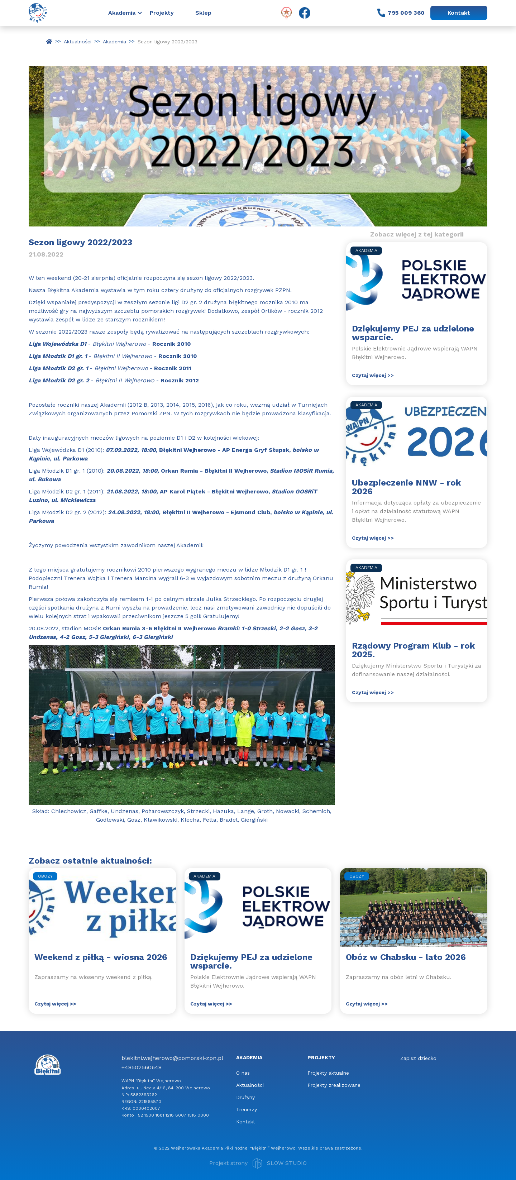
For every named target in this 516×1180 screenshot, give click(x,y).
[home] (38, 12)
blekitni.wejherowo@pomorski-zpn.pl (172, 1058)
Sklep (203, 12)
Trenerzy (246, 1109)
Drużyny (245, 1097)
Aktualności (250, 1085)
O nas (243, 1073)
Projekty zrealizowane (333, 1085)
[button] (129, 12)
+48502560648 (141, 1067)
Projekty (162, 12)
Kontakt (459, 12)
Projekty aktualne (328, 1073)
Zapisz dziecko (418, 1058)
